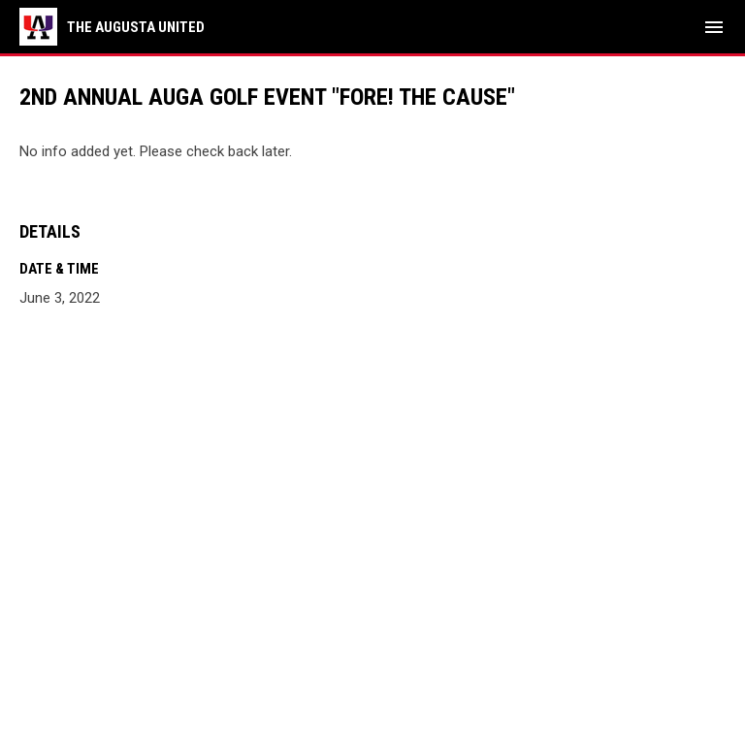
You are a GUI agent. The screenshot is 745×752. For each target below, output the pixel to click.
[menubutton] (714, 27)
